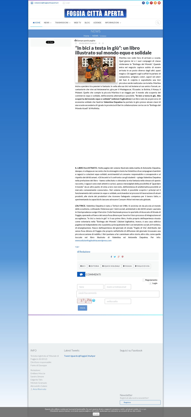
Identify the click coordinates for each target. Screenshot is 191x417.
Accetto (96, 414)
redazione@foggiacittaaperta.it (44, 2)
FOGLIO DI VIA (142, 266)
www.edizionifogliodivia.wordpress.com (93, 240)
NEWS (47, 22)
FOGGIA (127, 266)
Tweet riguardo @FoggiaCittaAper (79, 356)
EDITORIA (94, 266)
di (78, 251)
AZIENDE (97, 22)
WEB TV (77, 22)
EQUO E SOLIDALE (111, 266)
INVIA (82, 308)
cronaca (103, 36)
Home (86, 35)
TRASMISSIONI (62, 22)
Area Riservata (38, 389)
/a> (77, 246)
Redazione (85, 251)
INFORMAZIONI (113, 22)
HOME (36, 22)
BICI (83, 266)
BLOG (87, 22)
